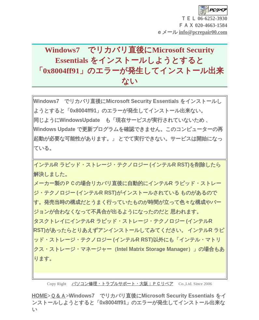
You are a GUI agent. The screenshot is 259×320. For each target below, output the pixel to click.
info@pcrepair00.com (203, 32)
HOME (40, 295)
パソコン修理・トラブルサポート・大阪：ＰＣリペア (122, 284)
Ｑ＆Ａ (58, 295)
